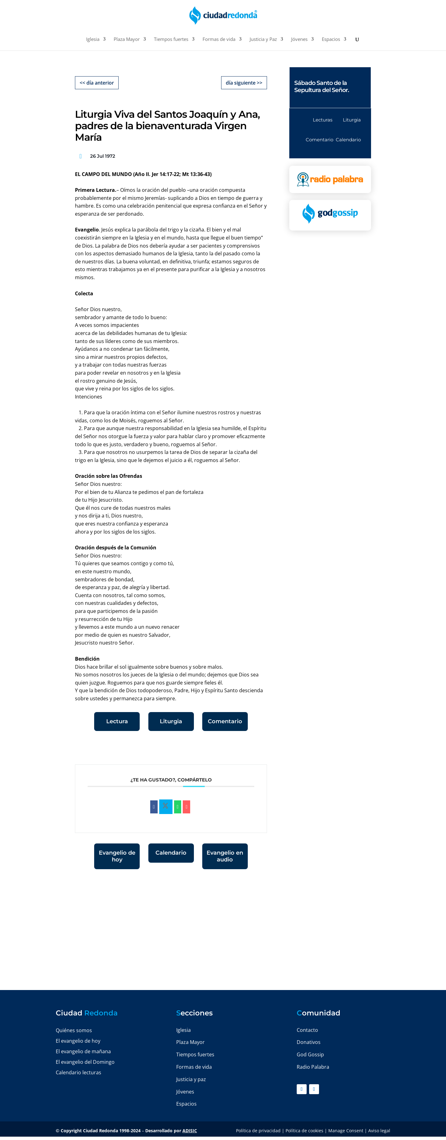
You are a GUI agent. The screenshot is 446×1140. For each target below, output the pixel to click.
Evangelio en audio (225, 856)
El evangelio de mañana (83, 1051)
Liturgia (171, 721)
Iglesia (92, 39)
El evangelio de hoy (78, 1040)
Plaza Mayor (127, 39)
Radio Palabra (313, 1066)
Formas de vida (219, 39)
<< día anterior (97, 82)
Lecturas (322, 120)
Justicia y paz (191, 1079)
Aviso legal (379, 1130)
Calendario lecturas (78, 1072)
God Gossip (310, 1054)
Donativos (309, 1042)
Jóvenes (299, 39)
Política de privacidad (258, 1130)
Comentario (225, 721)
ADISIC (189, 1130)
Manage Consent (345, 1130)
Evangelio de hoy (117, 856)
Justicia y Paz (263, 39)
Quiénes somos (74, 1030)
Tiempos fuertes (171, 39)
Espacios (331, 39)
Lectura (117, 721)
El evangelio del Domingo (85, 1062)
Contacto (307, 1030)
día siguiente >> (244, 82)
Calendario (170, 852)
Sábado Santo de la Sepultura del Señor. (321, 86)
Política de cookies (304, 1130)
